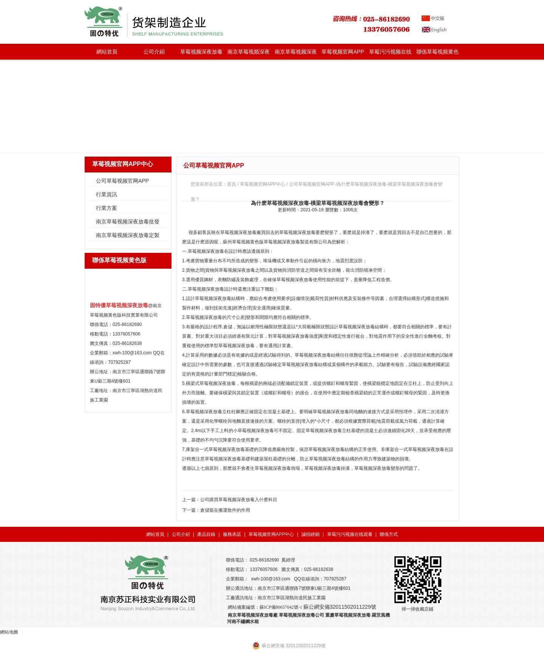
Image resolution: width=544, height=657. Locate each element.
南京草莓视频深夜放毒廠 (253, 615)
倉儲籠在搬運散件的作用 (225, 510)
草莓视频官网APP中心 (342, 54)
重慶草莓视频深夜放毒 (348, 615)
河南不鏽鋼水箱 (243, 621)
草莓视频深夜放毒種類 (201, 54)
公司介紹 (154, 52)
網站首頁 (106, 52)
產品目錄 (206, 534)
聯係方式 (389, 534)
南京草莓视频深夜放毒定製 (296, 54)
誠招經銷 (310, 534)
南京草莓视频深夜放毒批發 (248, 54)
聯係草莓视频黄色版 (437, 54)
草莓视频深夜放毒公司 (301, 615)
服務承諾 (232, 534)
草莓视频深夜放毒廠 (240, 232)
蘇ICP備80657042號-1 (281, 607)
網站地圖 (9, 632)
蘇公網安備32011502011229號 (339, 607)
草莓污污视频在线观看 (390, 54)
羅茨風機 (381, 615)
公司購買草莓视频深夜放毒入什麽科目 (238, 499)
